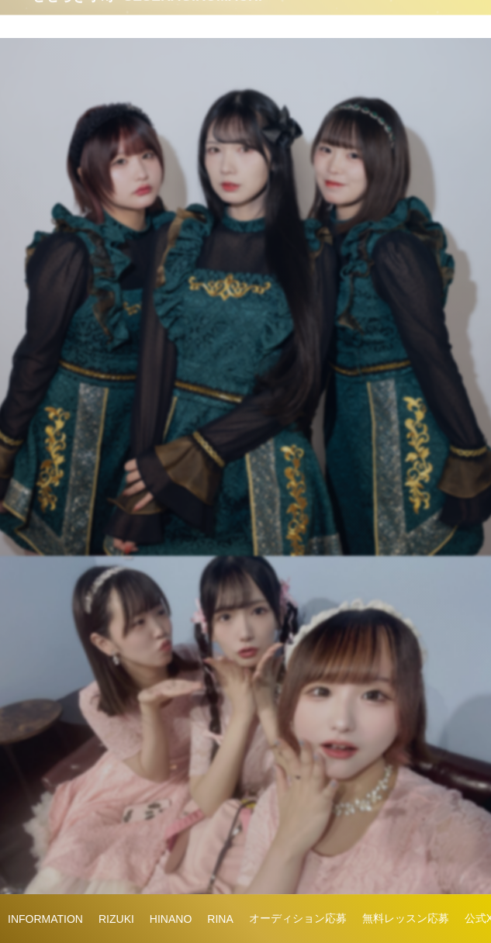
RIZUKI (116, 919)
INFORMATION (45, 919)
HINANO (171, 919)
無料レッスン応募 (405, 918)
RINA (220, 919)
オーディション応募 (298, 918)
